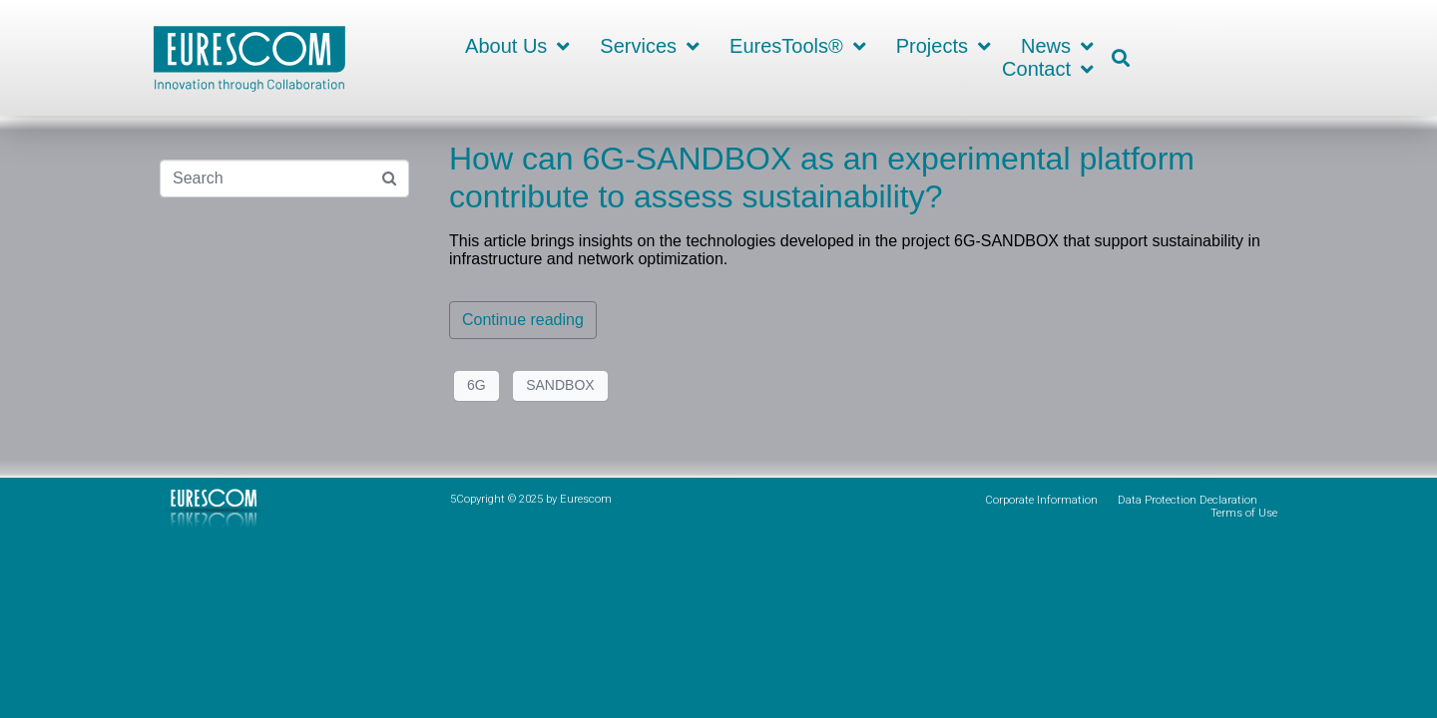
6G (476, 385)
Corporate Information (1041, 500)
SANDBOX (560, 385)
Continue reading (523, 319)
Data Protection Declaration (1187, 500)
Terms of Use (1243, 513)
